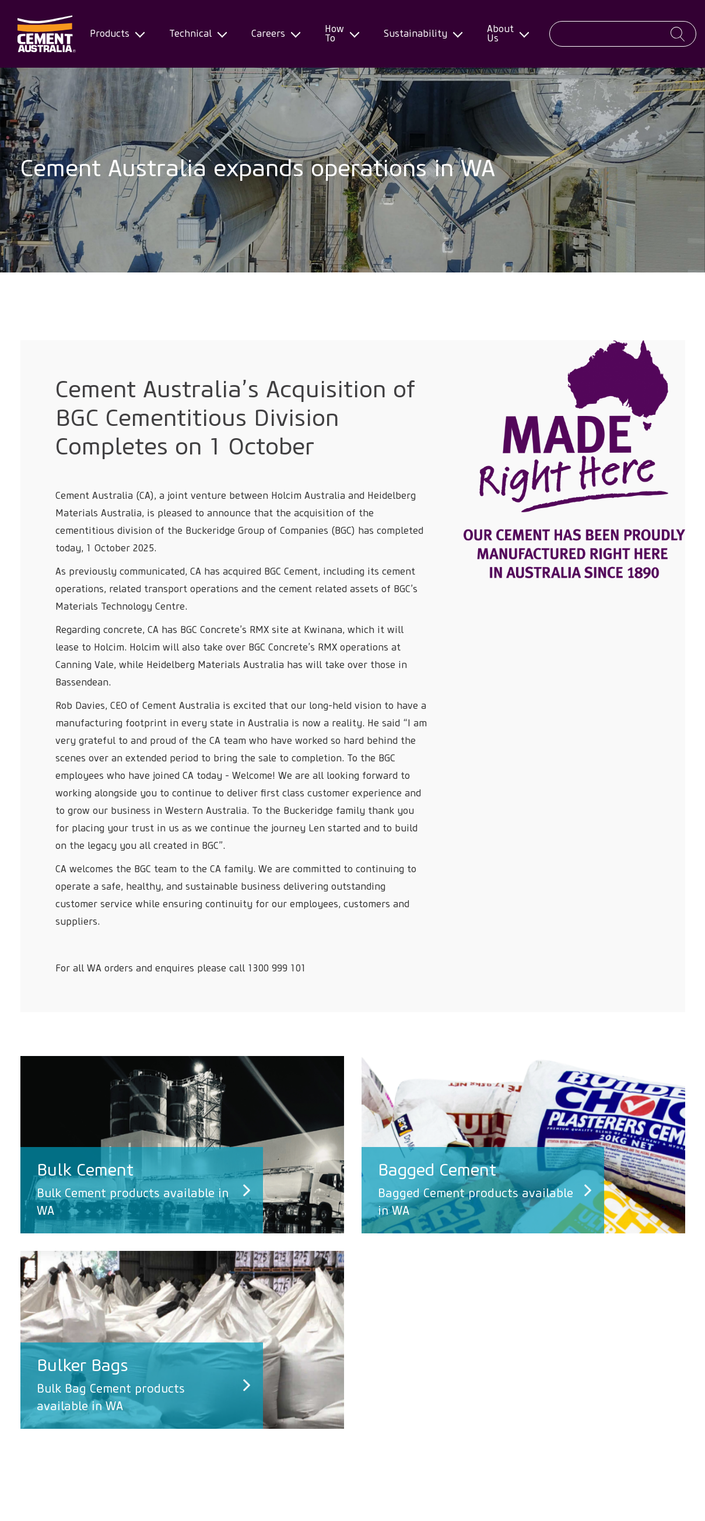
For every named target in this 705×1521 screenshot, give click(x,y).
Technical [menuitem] (194, 34)
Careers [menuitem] (271, 34)
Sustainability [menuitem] (419, 34)
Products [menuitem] (113, 34)
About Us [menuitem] (504, 34)
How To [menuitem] (338, 34)
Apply (678, 34)
